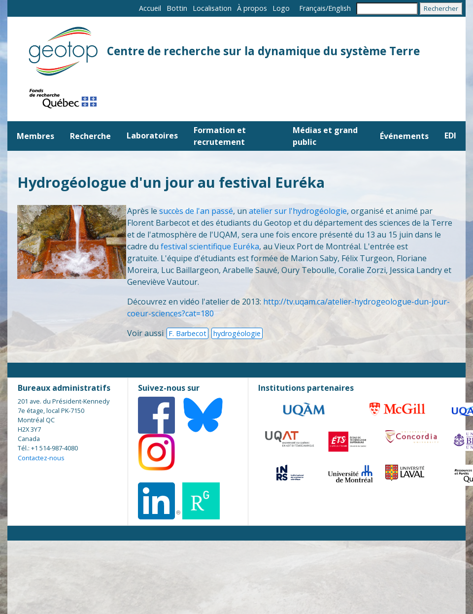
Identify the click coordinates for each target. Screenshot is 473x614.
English (339, 8)
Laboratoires (152, 135)
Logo (281, 8)
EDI (450, 135)
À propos (252, 8)
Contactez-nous (41, 457)
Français (312, 8)
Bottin (177, 8)
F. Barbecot (187, 333)
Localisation (212, 8)
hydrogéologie (237, 333)
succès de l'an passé (196, 210)
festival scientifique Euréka (210, 246)
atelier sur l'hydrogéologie (298, 210)
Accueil (150, 8)
